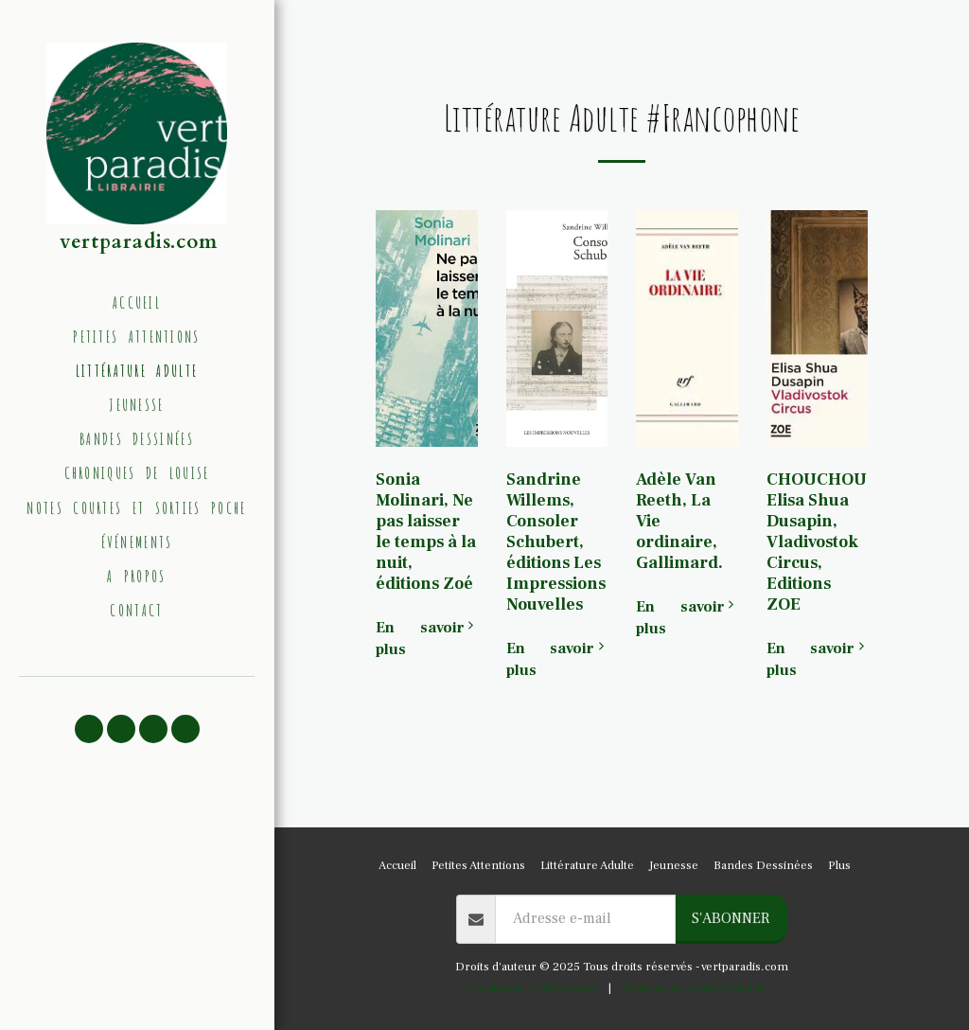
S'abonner (730, 918)
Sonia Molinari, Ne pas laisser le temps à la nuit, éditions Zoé (426, 532)
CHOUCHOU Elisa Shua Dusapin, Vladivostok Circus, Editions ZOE (816, 542)
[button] (89, 729)
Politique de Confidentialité (694, 988)
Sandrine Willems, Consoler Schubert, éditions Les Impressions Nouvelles (556, 542)
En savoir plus (427, 638)
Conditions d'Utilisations (532, 988)
